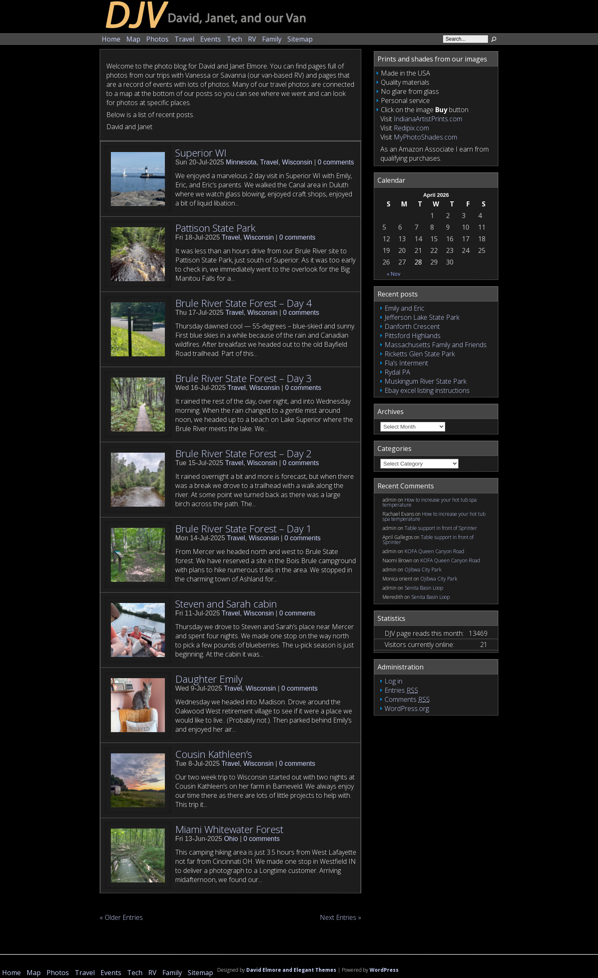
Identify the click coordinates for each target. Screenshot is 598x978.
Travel (184, 39)
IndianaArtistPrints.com (428, 118)
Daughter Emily (209, 679)
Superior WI (200, 152)
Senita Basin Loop (423, 587)
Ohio (231, 838)
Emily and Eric (404, 308)
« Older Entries (121, 917)
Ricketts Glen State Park (420, 354)
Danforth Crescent (412, 326)
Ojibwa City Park (422, 569)
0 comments (336, 162)
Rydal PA (397, 372)
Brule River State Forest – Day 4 (243, 303)
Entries (401, 690)
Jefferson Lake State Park (422, 317)
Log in (393, 681)
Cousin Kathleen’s (213, 754)
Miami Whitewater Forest (229, 829)
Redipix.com (411, 127)
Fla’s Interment (406, 363)
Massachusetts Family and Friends (436, 344)
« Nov (393, 273)
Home (111, 39)
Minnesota (241, 162)
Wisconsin (297, 162)
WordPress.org (407, 708)
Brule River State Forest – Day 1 (243, 528)
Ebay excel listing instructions (427, 390)
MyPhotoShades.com (425, 137)
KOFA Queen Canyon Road (434, 551)
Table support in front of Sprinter (440, 528)
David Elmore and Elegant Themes (291, 969)
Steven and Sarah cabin (226, 603)
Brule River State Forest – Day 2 (243, 453)
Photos (157, 39)
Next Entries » (340, 917)
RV (252, 39)
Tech (234, 39)
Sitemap (300, 39)
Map (133, 39)
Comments (407, 699)
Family (272, 39)
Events (210, 39)
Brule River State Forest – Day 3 (243, 378)
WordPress (384, 969)
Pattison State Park (215, 228)
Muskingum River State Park (425, 381)
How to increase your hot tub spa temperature (429, 502)
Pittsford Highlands (413, 335)
